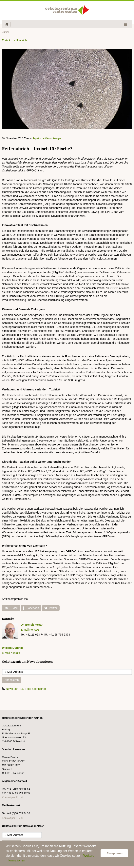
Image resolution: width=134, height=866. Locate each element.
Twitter (50, 608)
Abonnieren (12, 679)
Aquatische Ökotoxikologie (47, 138)
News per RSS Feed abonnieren (24, 688)
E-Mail (11, 608)
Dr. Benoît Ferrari (32, 624)
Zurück (5, 32)
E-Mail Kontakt (30, 629)
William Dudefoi (12, 647)
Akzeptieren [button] (114, 853)
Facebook (31, 608)
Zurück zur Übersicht (15, 40)
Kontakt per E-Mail (12, 797)
